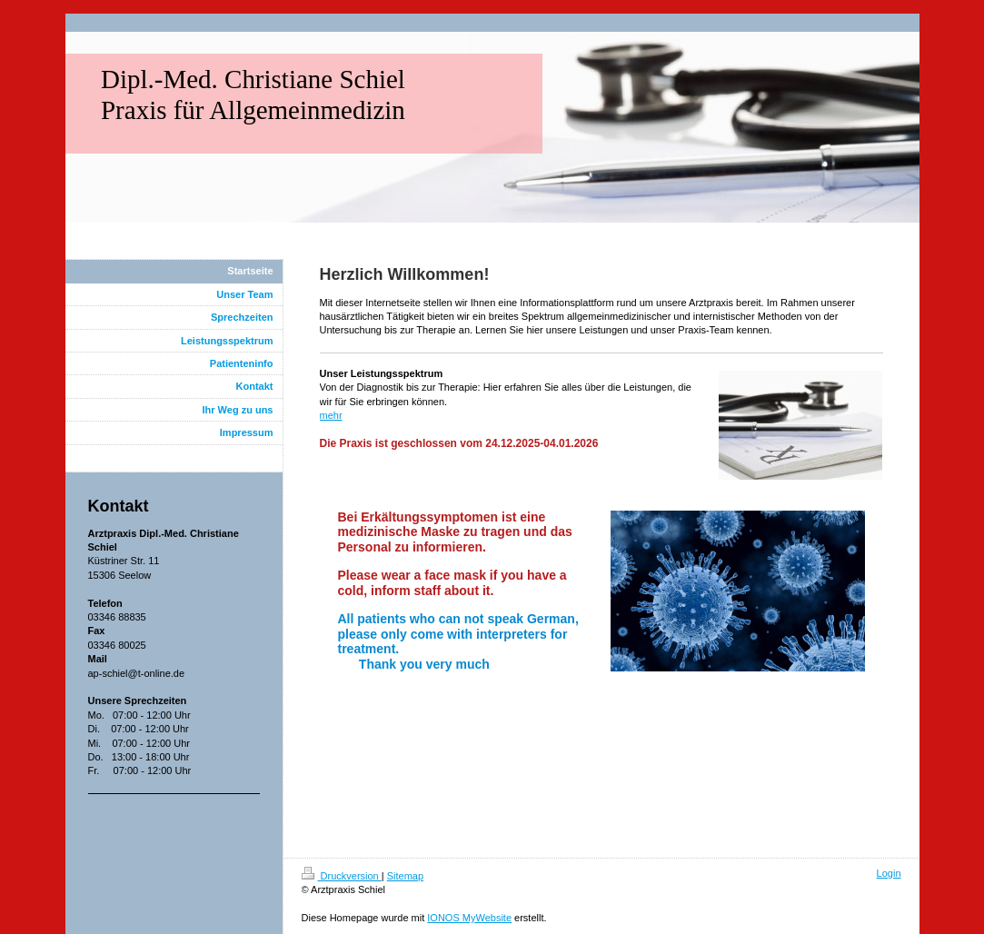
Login (889, 873)
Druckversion (342, 875)
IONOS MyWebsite (469, 917)
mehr (331, 415)
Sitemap (405, 875)
